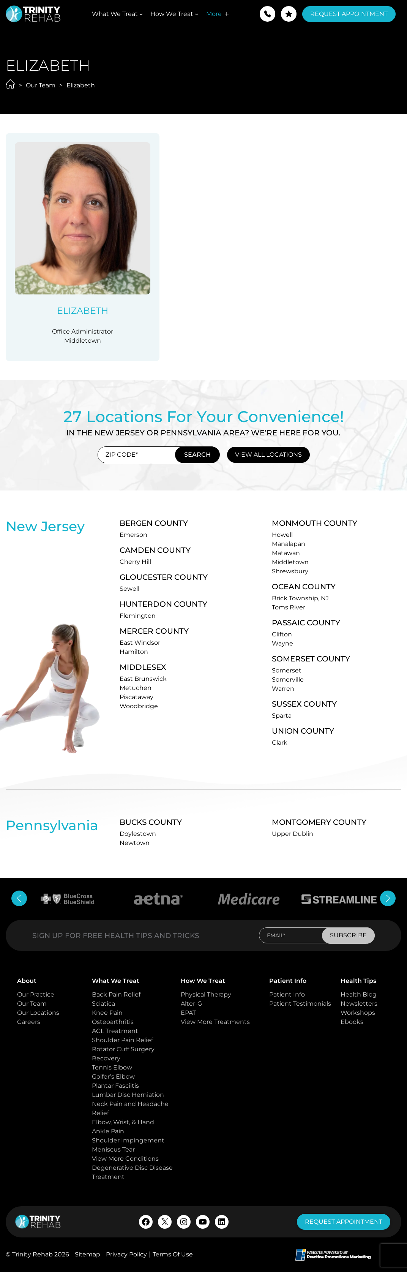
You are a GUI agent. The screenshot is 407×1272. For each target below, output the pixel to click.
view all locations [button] (268, 454)
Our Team (40, 85)
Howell (282, 534)
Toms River (288, 607)
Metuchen (135, 687)
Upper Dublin (292, 833)
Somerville (288, 679)
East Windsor (140, 642)
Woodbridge (139, 706)
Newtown (135, 842)
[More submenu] (227, 14)
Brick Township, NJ (300, 598)
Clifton (282, 634)
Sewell (129, 588)
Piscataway (136, 697)
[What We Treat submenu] (141, 14)
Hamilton (134, 651)
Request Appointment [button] (349, 13)
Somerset (286, 670)
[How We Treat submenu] (197, 14)
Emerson (133, 534)
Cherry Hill (135, 561)
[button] (267, 14)
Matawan (286, 553)
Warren (283, 688)
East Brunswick (143, 678)
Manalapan (288, 543)
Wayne (282, 643)
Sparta (282, 715)
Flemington (138, 615)
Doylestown (138, 833)
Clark (279, 742)
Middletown (290, 562)
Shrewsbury (290, 571)
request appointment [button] (343, 1221)
